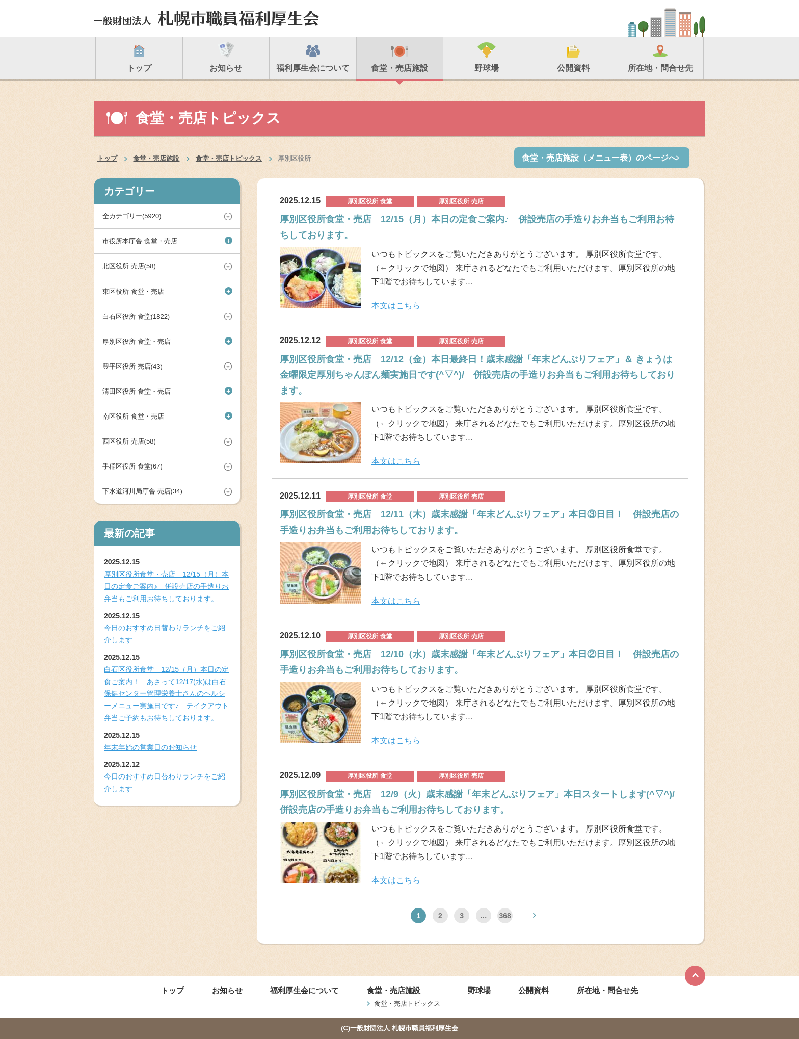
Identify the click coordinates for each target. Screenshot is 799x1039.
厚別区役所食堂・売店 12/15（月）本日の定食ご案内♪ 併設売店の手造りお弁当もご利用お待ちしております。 (166, 586)
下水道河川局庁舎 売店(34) (142, 491)
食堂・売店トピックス (229, 158)
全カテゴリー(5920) (132, 216)
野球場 (479, 990)
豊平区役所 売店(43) (132, 366)
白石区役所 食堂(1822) (136, 316)
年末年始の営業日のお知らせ (150, 747)
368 (505, 916)
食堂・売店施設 (156, 158)
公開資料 (533, 990)
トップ (107, 158)
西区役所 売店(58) (129, 441)
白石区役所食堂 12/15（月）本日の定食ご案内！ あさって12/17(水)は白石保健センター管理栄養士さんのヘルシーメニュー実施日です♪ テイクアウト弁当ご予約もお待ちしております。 (166, 693)
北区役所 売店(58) (129, 266)
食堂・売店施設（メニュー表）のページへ (599, 157)
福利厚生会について (304, 990)
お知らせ (227, 990)
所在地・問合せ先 (607, 990)
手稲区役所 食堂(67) (132, 466)
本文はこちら (395, 305)
